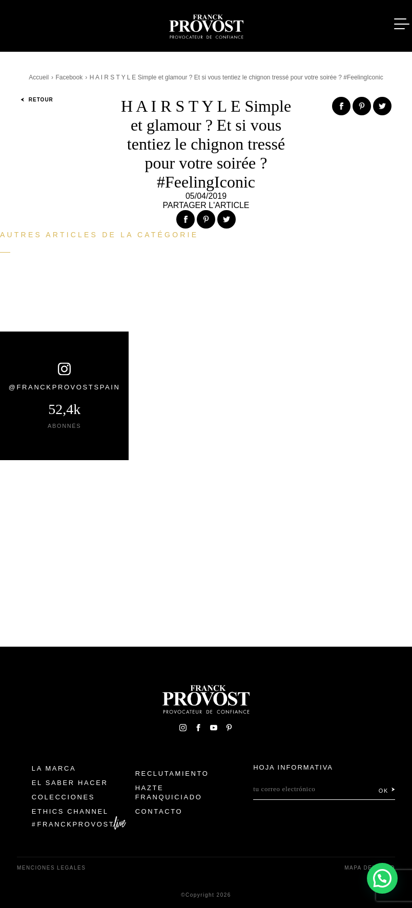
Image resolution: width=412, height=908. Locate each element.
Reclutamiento (172, 773)
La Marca (54, 768)
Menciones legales (51, 868)
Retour (36, 99)
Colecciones (63, 797)
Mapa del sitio (369, 868)
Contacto (159, 811)
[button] (382, 878)
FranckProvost (76, 824)
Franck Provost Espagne (206, 24)
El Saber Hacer (70, 783)
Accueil (39, 77)
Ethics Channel (70, 811)
